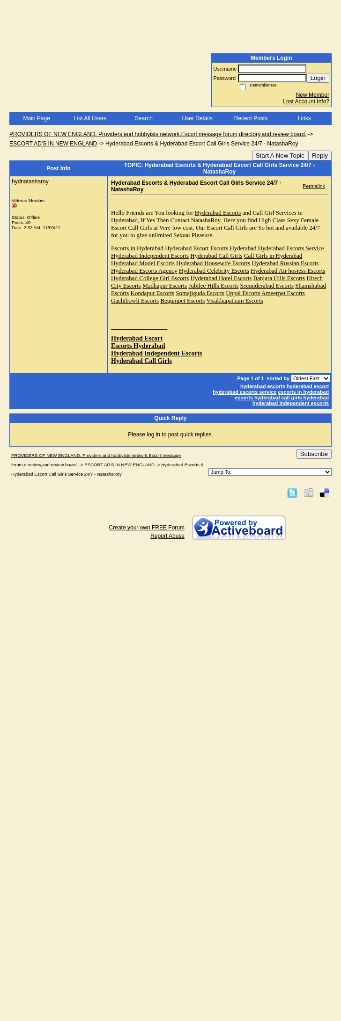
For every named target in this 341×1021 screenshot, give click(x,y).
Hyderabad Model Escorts (143, 263)
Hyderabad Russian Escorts (285, 263)
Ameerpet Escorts (283, 293)
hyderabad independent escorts (290, 403)
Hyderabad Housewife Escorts (213, 263)
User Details (197, 118)
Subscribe (314, 453)
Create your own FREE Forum (147, 527)
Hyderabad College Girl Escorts (150, 278)
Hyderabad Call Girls (216, 255)
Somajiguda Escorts (200, 293)
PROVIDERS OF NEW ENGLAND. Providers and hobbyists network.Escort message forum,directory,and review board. (157, 134)
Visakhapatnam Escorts (234, 300)
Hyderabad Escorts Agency (144, 270)
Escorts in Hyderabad (137, 248)
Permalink (314, 186)
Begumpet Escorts (182, 300)
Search (144, 118)
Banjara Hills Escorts (279, 278)
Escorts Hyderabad (233, 248)
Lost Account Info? (306, 101)
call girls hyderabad (305, 397)
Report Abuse (167, 536)
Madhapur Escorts (164, 285)
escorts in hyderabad (303, 392)
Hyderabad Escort (187, 248)
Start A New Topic (280, 155)
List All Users (90, 118)
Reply (320, 155)
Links (304, 118)
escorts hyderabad (257, 397)
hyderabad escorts (262, 386)
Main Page (36, 118)
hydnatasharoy (30, 181)
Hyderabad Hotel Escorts (221, 278)
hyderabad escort (308, 386)
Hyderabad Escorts (218, 212)
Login (318, 77)
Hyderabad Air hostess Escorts (288, 270)
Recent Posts (250, 118)
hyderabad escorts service (244, 392)
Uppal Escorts (243, 293)
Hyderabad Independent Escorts (150, 255)
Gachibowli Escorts (135, 300)
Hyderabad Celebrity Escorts (214, 270)
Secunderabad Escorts (267, 285)
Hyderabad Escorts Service (291, 248)
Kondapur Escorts (153, 293)
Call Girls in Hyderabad (273, 255)
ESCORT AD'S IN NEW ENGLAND (53, 143)
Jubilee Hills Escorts (213, 285)
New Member (312, 95)
